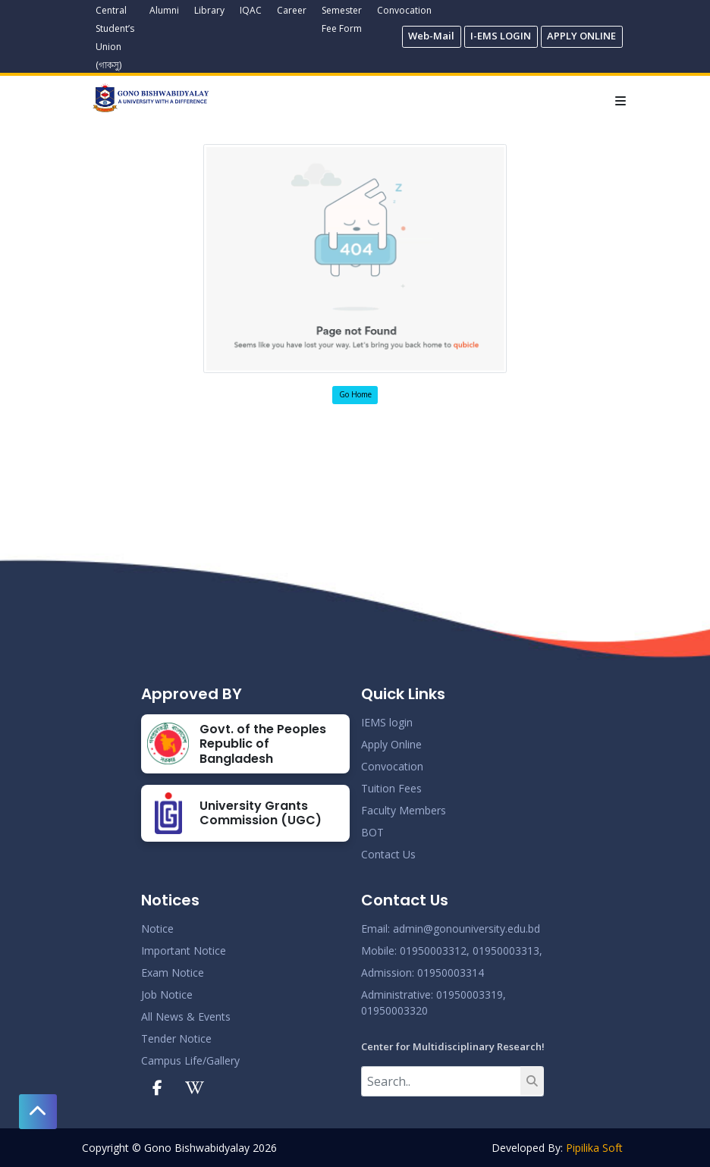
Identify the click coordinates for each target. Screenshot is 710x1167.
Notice (157, 928)
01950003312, (435, 950)
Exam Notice (172, 972)
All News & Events (186, 1016)
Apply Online (391, 744)
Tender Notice (176, 1038)
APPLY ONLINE (581, 35)
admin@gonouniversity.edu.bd (466, 928)
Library (209, 10)
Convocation (404, 10)
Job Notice (167, 994)
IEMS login (387, 722)
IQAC (251, 10)
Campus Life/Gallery (190, 1060)
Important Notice (183, 950)
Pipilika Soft (594, 1147)
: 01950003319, (468, 994)
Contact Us (388, 854)
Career (291, 10)
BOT (372, 832)
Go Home (355, 394)
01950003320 (394, 1010)
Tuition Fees (391, 788)
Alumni (164, 10)
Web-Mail (431, 35)
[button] (38, 1111)
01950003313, (507, 950)
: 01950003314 (448, 972)
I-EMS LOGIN (500, 35)
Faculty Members (403, 810)
